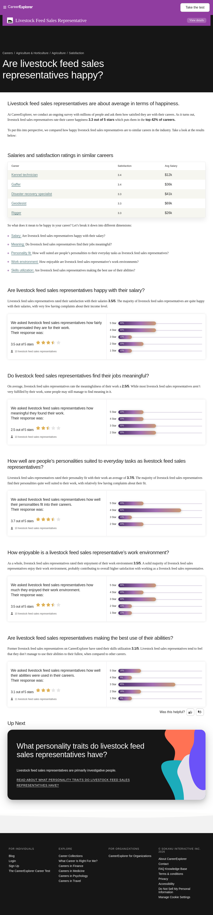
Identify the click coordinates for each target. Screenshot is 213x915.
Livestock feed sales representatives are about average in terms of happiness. (93, 103)
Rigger (16, 213)
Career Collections (71, 856)
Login (12, 861)
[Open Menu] (91, 7)
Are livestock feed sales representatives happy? (53, 69)
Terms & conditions (171, 873)
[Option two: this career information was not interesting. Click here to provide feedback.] (200, 712)
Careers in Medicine (72, 871)
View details (196, 20)
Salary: (16, 235)
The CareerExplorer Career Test (29, 871)
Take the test (195, 7)
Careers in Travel (70, 881)
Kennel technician (24, 175)
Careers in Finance (71, 866)
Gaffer (16, 184)
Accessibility (166, 883)
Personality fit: (21, 253)
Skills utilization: (22, 270)
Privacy (163, 878)
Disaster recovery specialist (31, 194)
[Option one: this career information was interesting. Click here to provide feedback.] (190, 712)
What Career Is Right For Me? (78, 861)
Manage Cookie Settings (174, 897)
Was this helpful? (172, 712)
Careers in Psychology (73, 876)
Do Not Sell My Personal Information (174, 890)
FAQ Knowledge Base (173, 868)
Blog (12, 856)
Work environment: (24, 261)
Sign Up (14, 866)
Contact (163, 864)
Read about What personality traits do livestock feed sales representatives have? (73, 782)
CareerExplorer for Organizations (130, 856)
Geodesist (18, 203)
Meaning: (18, 244)
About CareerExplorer (173, 859)
